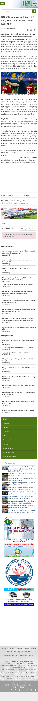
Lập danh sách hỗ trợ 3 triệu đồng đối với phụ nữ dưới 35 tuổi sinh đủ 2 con (21, 488)
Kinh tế (5, 436)
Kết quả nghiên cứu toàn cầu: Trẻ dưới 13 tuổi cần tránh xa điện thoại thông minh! (21, 511)
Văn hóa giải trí (7, 440)
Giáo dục (6, 431)
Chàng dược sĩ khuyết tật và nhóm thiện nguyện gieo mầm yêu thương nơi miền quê (22, 493)
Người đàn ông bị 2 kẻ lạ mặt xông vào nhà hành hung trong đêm (22, 479)
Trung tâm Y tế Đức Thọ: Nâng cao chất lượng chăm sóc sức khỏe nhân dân (20, 497)
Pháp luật (6, 423)
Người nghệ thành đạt (10, 452)
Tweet (3, 223)
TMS (22, 687)
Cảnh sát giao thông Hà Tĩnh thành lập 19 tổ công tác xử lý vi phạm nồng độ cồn (22, 502)
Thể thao (5, 444)
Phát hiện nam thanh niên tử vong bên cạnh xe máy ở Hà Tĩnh (22, 474)
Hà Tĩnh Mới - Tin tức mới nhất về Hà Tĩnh (18, 685)
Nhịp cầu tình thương (9, 456)
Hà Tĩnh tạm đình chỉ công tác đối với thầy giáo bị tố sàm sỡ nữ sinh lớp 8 (21, 507)
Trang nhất (5, 648)
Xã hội (5, 419)
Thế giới (5, 427)
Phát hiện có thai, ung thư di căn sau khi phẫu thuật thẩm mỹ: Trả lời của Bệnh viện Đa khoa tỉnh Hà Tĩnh (21, 469)
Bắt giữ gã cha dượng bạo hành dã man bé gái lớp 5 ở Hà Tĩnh (21, 484)
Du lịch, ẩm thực (8, 448)
